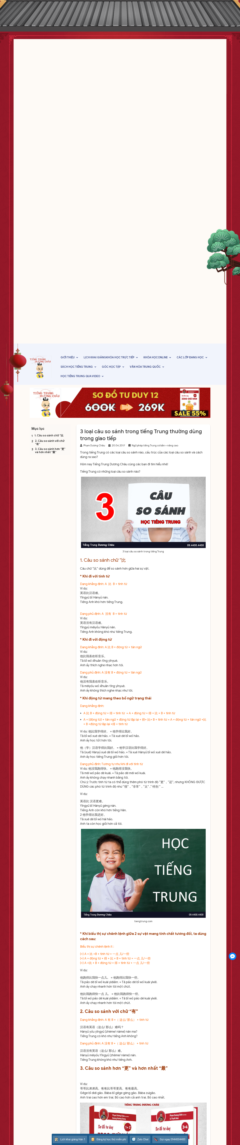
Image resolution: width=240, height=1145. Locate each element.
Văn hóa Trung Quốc (145, 366)
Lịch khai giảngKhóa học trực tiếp (109, 357)
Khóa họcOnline (155, 357)
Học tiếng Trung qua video (80, 376)
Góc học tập (111, 366)
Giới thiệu (68, 357)
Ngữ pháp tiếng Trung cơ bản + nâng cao (155, 445)
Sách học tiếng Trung (77, 366)
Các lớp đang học (190, 357)
